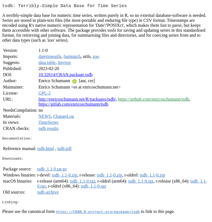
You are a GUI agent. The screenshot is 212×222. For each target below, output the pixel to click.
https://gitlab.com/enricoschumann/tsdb (73, 105)
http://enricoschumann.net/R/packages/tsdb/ (77, 100)
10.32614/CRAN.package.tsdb (65, 75)
